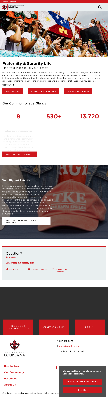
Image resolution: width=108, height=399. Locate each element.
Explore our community (20, 154)
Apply (90, 327)
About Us (10, 384)
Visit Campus (54, 327)
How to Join (13, 91)
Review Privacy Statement (82, 382)
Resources (10, 378)
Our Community (14, 372)
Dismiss (82, 390)
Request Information (18, 327)
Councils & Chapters (43, 91)
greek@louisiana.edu (39, 269)
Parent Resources (78, 91)
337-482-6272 (14, 269)
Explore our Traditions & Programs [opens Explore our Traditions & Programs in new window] (21, 221)
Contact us (11, 257)
